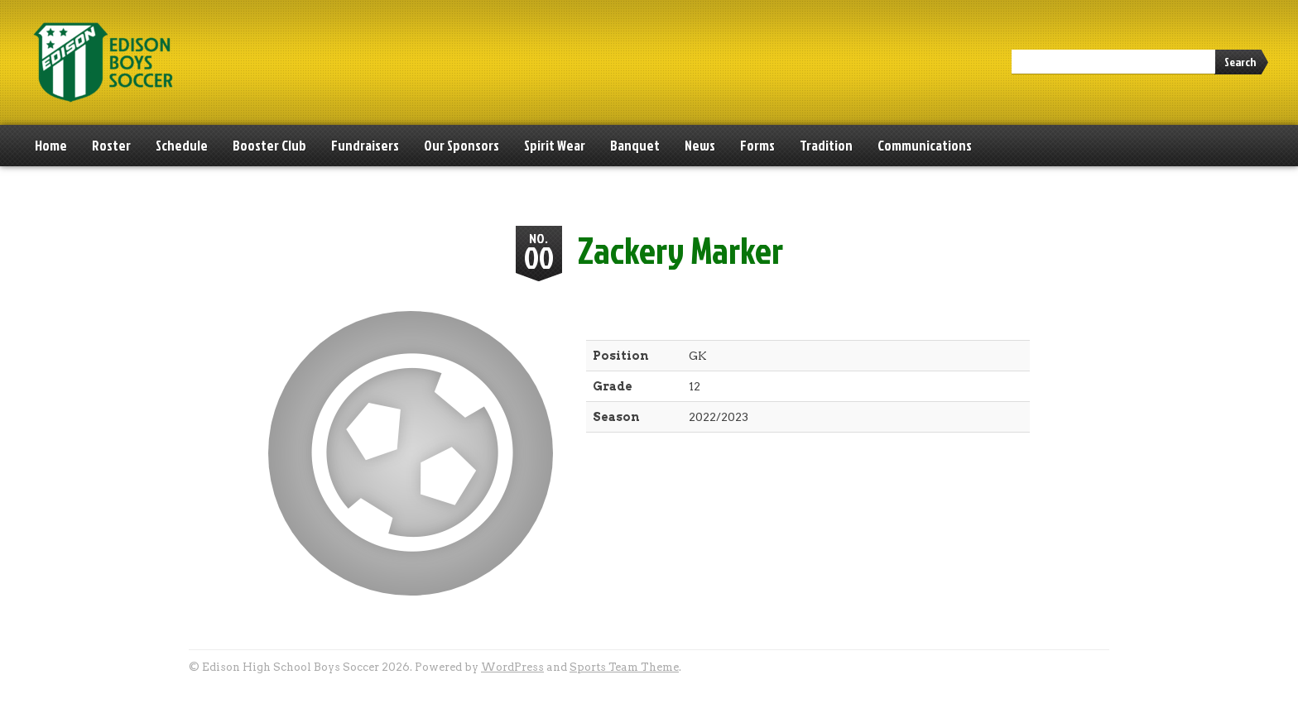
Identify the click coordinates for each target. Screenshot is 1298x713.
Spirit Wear (554, 145)
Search (1240, 61)
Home (51, 145)
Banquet (635, 145)
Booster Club (269, 145)
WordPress (512, 667)
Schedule (182, 145)
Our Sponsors (461, 145)
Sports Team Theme (624, 667)
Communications (924, 145)
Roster (111, 145)
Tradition (826, 145)
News (700, 145)
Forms (757, 145)
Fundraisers (365, 145)
